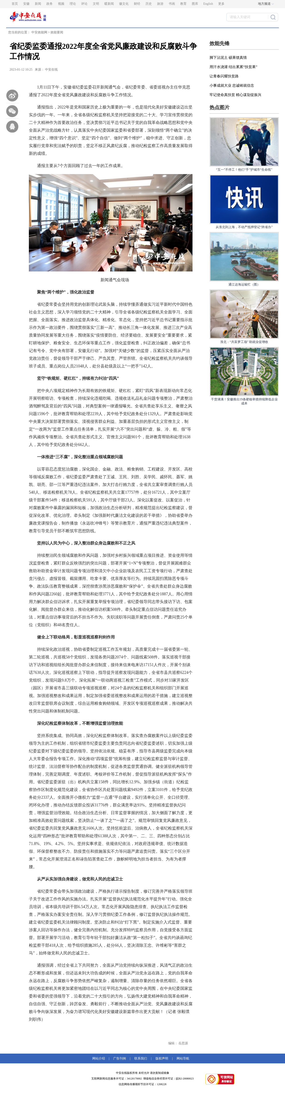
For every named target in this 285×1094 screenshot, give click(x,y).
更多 (221, 3)
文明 (96, 3)
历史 (148, 3)
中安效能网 (39, 32)
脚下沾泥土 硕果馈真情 (228, 57)
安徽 (26, 3)
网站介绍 (99, 1058)
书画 (172, 3)
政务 (49, 3)
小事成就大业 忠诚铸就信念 (232, 85)
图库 (195, 3)
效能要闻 (56, 32)
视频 (61, 3)
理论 (73, 3)
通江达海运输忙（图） (244, 284)
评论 (84, 3)
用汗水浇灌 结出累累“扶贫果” (233, 67)
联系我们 (141, 1058)
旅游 (160, 3)
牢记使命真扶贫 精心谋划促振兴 (235, 95)
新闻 (38, 3)
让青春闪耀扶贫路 (224, 76)
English (208, 3)
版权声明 (162, 1058)
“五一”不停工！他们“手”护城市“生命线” (244, 169)
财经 (137, 3)
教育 (183, 3)
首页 (15, 3)
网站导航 (182, 1058)
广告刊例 (120, 1058)
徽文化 (124, 3)
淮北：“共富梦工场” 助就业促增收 (244, 342)
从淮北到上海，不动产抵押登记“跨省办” (244, 227)
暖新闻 (109, 3)
